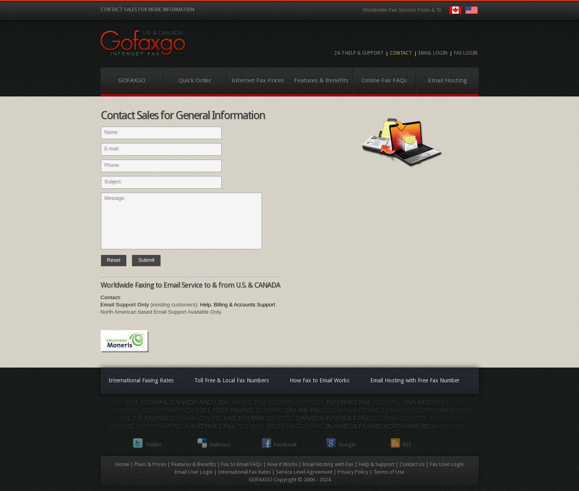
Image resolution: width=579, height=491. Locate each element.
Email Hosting (447, 80)
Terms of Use (388, 472)
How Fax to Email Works (319, 380)
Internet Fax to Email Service (143, 43)
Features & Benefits (321, 80)
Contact (401, 53)
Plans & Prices (150, 464)
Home (122, 464)
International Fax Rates (244, 472)
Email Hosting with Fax (328, 464)
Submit (146, 260)
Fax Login (466, 53)
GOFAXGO (131, 80)
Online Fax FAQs (384, 80)
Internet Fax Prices (258, 80)
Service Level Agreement (304, 472)
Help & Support (376, 464)
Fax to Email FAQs (241, 464)
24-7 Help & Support (358, 53)
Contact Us (412, 464)
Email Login (432, 53)
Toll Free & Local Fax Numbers (231, 380)
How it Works (282, 464)
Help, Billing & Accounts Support (237, 305)
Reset (114, 260)
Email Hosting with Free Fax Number (414, 380)
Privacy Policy (353, 472)
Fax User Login (447, 464)
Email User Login (194, 472)
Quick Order (195, 80)
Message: (181, 221)
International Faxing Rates (141, 380)
